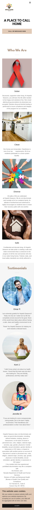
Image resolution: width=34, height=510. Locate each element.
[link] (9, 2)
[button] (30, 2)
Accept (17, 505)
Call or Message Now (17, 31)
